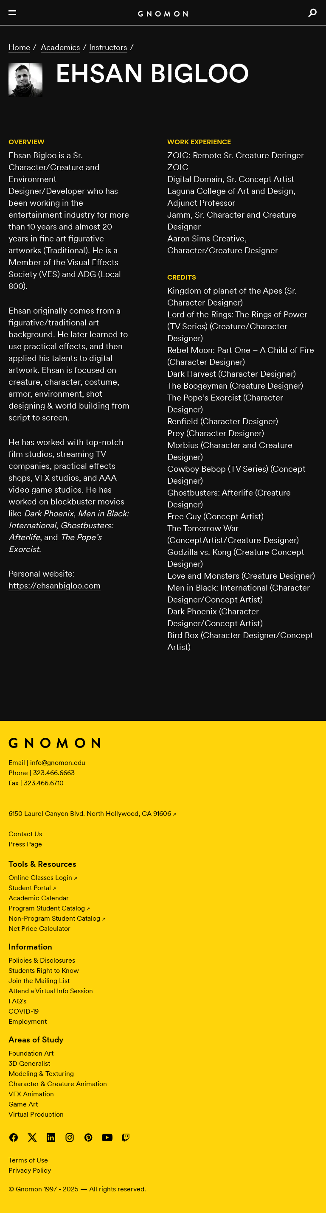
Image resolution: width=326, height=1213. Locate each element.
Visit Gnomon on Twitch (125, 1137)
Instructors (108, 47)
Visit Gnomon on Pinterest (88, 1137)
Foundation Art (30, 1053)
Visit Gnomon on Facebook (13, 1137)
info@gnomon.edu (57, 763)
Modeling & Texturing (41, 1074)
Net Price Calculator (39, 928)
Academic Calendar (38, 898)
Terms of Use (28, 1160)
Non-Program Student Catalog (54, 918)
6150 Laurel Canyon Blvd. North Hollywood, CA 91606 (89, 814)
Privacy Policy (29, 1170)
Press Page (25, 844)
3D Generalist (29, 1063)
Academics (60, 47)
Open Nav (12, 12)
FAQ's (17, 1001)
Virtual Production (36, 1114)
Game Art (23, 1104)
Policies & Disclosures (41, 960)
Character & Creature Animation (57, 1084)
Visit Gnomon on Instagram (69, 1137)
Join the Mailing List (39, 981)
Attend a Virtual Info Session (50, 991)
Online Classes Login (40, 878)
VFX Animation (31, 1094)
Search (312, 12)
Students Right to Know (43, 970)
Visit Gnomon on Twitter (32, 1137)
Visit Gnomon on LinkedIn (51, 1137)
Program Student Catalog (46, 908)
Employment (27, 1021)
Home (19, 47)
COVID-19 (23, 1011)
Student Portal (29, 888)
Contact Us (25, 834)
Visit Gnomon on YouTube (107, 1137)
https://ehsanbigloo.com (54, 585)
